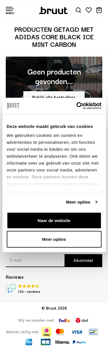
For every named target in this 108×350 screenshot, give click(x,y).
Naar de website (53, 220)
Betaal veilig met (22, 331)
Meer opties (78, 202)
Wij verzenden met (36, 320)
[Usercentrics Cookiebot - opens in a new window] (76, 106)
